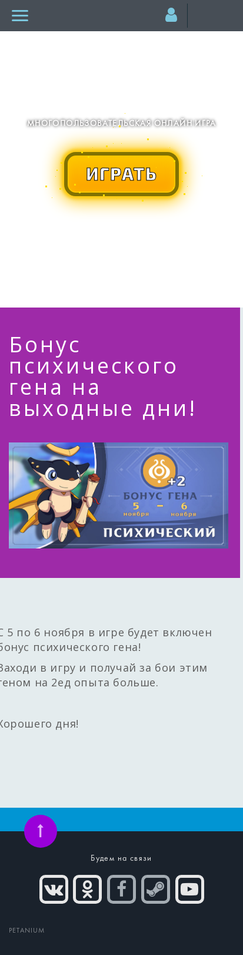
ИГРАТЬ (122, 173)
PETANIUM (27, 930)
